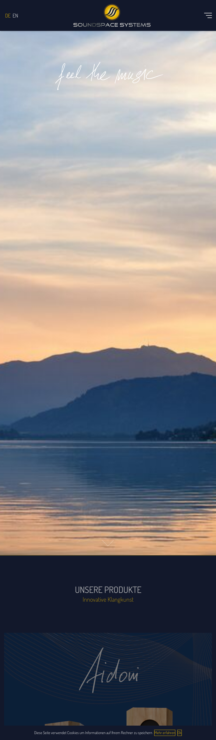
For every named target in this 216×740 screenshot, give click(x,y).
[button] (108, 543)
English (15, 15)
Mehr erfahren (164, 732)
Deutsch (8, 15)
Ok (180, 732)
